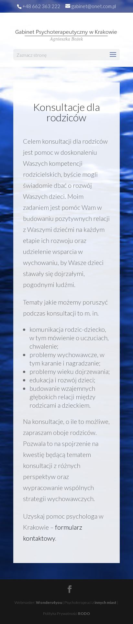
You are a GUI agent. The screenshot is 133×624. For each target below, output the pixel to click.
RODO (84, 613)
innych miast (105, 602)
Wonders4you (49, 602)
